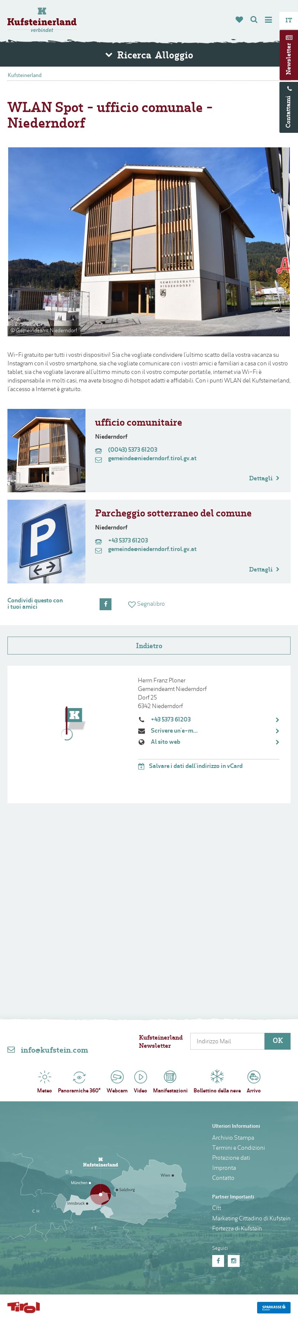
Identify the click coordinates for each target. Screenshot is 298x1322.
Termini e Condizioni (238, 1149)
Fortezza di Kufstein (237, 1230)
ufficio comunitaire (138, 424)
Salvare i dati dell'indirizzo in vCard (190, 768)
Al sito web (165, 743)
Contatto (223, 1179)
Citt (216, 1210)
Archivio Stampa (233, 1139)
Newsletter (289, 59)
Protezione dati (231, 1159)
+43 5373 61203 (171, 721)
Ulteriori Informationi (236, 1127)
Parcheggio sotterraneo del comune (173, 515)
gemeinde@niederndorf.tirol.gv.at (146, 460)
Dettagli (264, 480)
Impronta (224, 1169)
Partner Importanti (233, 1198)
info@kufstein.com (54, 1052)
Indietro (149, 647)
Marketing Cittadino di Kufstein (251, 1220)
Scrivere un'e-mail (175, 732)
